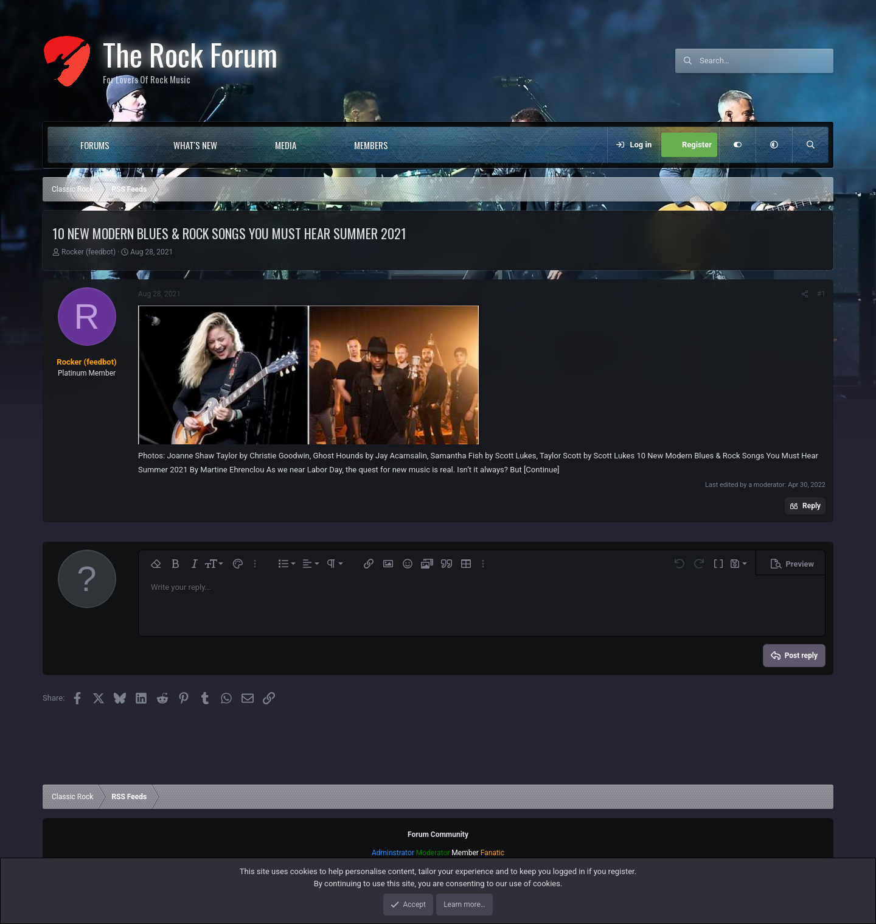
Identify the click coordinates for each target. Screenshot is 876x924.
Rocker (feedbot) (88, 252)
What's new (195, 145)
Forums (94, 145)
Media (285, 145)
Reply (811, 506)
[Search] (766, 61)
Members (371, 145)
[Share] (805, 294)
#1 (821, 294)
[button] (134, 145)
